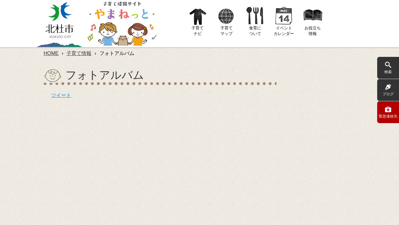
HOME (51, 53)
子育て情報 (78, 53)
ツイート (61, 95)
